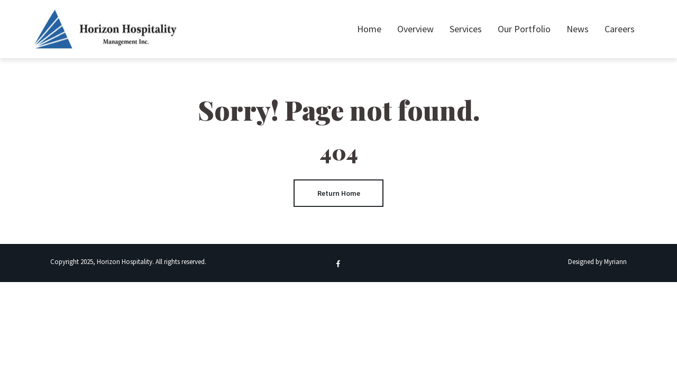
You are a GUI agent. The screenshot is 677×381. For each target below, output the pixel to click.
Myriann (615, 261)
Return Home (338, 193)
